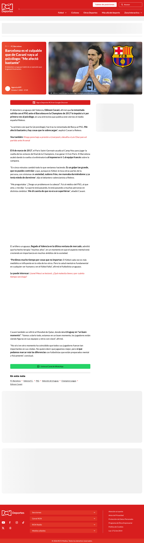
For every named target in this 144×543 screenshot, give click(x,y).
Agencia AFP (16, 87)
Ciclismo (75, 12)
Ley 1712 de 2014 (115, 531)
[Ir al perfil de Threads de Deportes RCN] (10, 528)
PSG (37, 381)
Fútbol (61, 12)
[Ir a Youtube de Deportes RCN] (3, 523)
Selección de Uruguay (50, 381)
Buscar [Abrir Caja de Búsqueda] (125, 5)
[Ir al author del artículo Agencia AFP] (7, 88)
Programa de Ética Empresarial (120, 523)
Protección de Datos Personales (121, 519)
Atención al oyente (116, 511)
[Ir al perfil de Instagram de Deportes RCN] (17, 523)
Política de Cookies (116, 527)
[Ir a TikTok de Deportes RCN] (23, 523)
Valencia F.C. (28, 381)
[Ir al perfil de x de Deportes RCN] (3, 528)
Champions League (68, 381)
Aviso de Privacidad (116, 515)
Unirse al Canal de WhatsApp (50, 366)
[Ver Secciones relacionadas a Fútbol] (66, 12)
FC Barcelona (15, 381)
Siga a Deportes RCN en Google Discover (50, 102)
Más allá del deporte (111, 12)
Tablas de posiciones (104, 4)
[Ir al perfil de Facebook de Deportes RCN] (9, 523)
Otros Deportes (90, 12)
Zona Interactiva (131, 12)
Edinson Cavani (16, 384)
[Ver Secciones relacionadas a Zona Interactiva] (141, 12)
